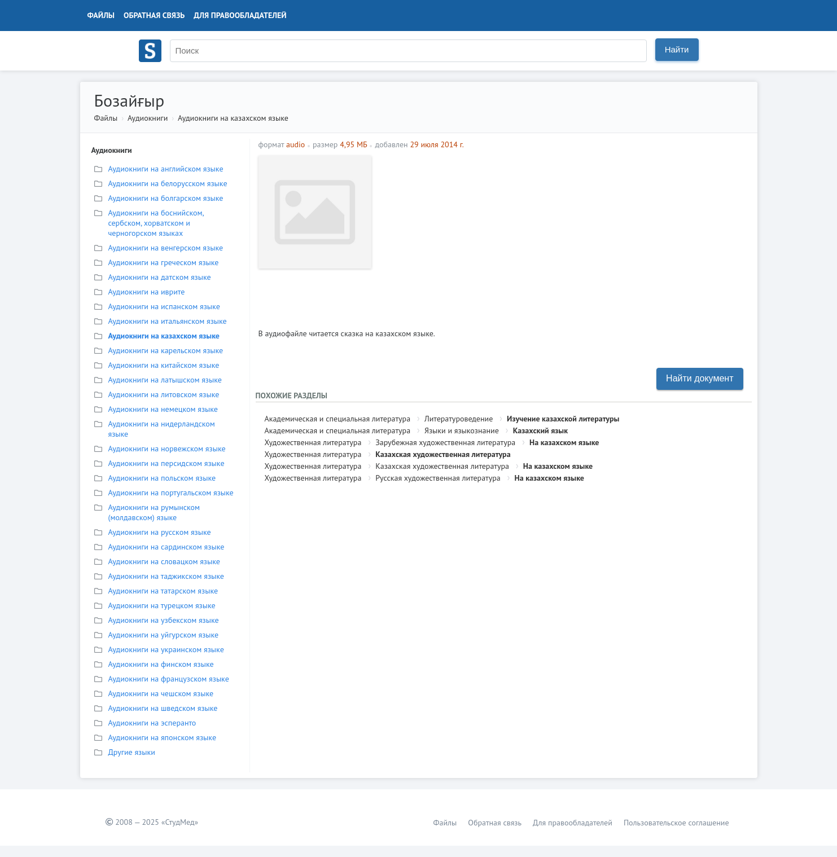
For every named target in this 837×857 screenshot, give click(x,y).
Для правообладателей (240, 15)
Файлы (101, 15)
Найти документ (699, 378)
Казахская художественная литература (442, 454)
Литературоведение (458, 419)
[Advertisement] (563, 235)
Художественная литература (313, 442)
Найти (677, 49)
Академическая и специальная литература (338, 419)
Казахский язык (540, 430)
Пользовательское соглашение (676, 823)
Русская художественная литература (438, 478)
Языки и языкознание (461, 430)
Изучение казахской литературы (563, 419)
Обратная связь (154, 15)
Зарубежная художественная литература (445, 442)
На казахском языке (564, 442)
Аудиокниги (148, 118)
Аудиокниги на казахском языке (233, 118)
